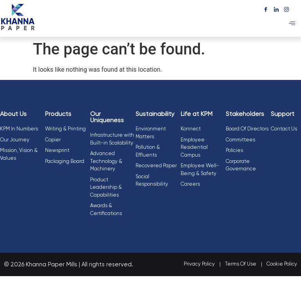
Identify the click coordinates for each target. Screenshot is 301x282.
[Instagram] (286, 8)
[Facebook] (265, 8)
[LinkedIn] (276, 8)
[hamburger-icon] (292, 24)
